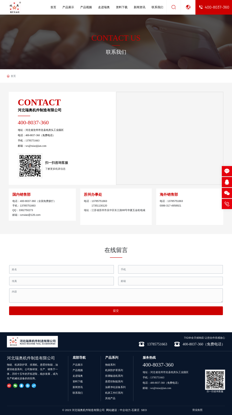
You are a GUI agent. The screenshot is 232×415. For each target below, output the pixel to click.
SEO (144, 410)
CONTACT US (116, 38)
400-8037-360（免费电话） (40, 135)
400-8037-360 (33, 122)
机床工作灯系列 (114, 392)
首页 (53, 7)
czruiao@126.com (30, 214)
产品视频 (86, 7)
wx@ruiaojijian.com (35, 146)
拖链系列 (110, 364)
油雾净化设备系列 (115, 387)
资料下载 (122, 7)
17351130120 (99, 205)
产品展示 (68, 7)
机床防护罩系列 (114, 370)
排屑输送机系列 (114, 375)
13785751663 (32, 140)
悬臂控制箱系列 (114, 381)
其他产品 (110, 398)
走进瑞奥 (104, 7)
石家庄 (135, 410)
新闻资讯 (139, 7)
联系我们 (157, 7)
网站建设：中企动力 (118, 410)
